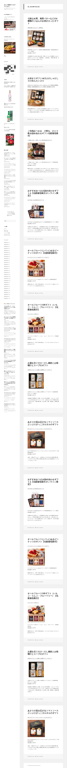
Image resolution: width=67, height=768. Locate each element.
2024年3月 (6, 294)
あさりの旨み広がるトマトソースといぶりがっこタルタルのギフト (43, 423)
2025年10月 (6, 256)
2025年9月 (6, 258)
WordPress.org (7, 234)
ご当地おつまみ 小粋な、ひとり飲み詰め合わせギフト (40, 140)
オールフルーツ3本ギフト (33, 314)
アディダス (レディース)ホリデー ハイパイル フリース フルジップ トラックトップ (9, 198)
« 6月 (6, 74)
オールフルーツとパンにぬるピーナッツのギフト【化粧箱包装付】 (43, 251)
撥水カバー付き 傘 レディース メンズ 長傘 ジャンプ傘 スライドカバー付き (9, 187)
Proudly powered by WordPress (34, 765)
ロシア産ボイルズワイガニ (9, 5)
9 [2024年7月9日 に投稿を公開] (6, 67)
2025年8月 (6, 260)
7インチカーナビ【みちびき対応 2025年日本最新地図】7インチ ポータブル (10, 182)
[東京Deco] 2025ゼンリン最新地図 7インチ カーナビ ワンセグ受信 (10, 176)
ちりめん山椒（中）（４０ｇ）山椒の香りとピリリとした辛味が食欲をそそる (9, 153)
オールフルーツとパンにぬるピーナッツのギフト (38, 257)
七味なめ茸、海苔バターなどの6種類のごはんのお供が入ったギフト (43, 21)
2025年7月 (6, 262)
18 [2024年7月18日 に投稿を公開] (9, 69)
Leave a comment (39, 66)
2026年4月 (6, 244)
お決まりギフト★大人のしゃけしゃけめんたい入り (43, 79)
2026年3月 (6, 246)
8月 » (13, 74)
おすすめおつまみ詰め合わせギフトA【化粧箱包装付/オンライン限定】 (43, 193)
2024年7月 (6, 286)
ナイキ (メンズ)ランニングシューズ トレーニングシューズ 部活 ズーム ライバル (10, 165)
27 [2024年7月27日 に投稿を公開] (13, 71)
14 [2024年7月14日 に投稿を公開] (14, 67)
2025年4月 (6, 268)
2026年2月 (6, 248)
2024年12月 (6, 276)
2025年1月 (6, 274)
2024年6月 (6, 288)
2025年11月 (6, 254)
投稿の (6, 230)
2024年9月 (6, 282)
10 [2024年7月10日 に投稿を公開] (8, 67)
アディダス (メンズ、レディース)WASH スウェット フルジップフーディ (9, 204)
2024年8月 (6, 284)
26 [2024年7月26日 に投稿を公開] (11, 71)
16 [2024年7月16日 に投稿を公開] (6, 69)
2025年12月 (6, 252)
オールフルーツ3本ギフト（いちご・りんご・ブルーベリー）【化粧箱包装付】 (43, 307)
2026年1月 (6, 250)
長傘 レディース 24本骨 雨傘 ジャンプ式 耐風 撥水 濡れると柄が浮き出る (9, 193)
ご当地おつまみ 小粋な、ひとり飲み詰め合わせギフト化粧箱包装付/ (43, 133)
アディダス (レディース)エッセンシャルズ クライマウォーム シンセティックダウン (10, 170)
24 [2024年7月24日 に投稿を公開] (8, 71)
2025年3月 (6, 270)
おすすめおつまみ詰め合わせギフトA (36, 200)
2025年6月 (6, 264)
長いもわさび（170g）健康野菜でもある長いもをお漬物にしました (9, 159)
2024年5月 (6, 290)
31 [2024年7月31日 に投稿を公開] (8, 72)
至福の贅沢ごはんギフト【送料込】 (35, 27)
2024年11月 (6, 278)
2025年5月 (6, 266)
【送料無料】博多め (7, 36)
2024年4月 (6, 292)
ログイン (5, 228)
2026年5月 (6, 242)
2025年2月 (6, 272)
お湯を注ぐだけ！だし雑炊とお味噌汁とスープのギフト (43, 364)
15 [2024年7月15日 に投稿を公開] (4, 69)
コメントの (7, 233)
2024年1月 (6, 298)
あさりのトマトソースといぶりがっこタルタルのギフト (40, 428)
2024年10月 (6, 280)
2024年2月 (6, 296)
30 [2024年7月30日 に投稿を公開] (6, 72)
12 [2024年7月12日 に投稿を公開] (11, 67)
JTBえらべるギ (6, 127)
